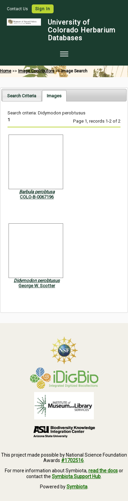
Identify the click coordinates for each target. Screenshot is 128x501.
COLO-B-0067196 (37, 196)
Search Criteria (21, 95)
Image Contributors (36, 71)
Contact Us (18, 8)
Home (5, 71)
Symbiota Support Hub (76, 476)
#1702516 (72, 460)
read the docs (103, 470)
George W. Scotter (36, 285)
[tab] (21, 95)
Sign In (42, 8)
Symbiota (77, 486)
